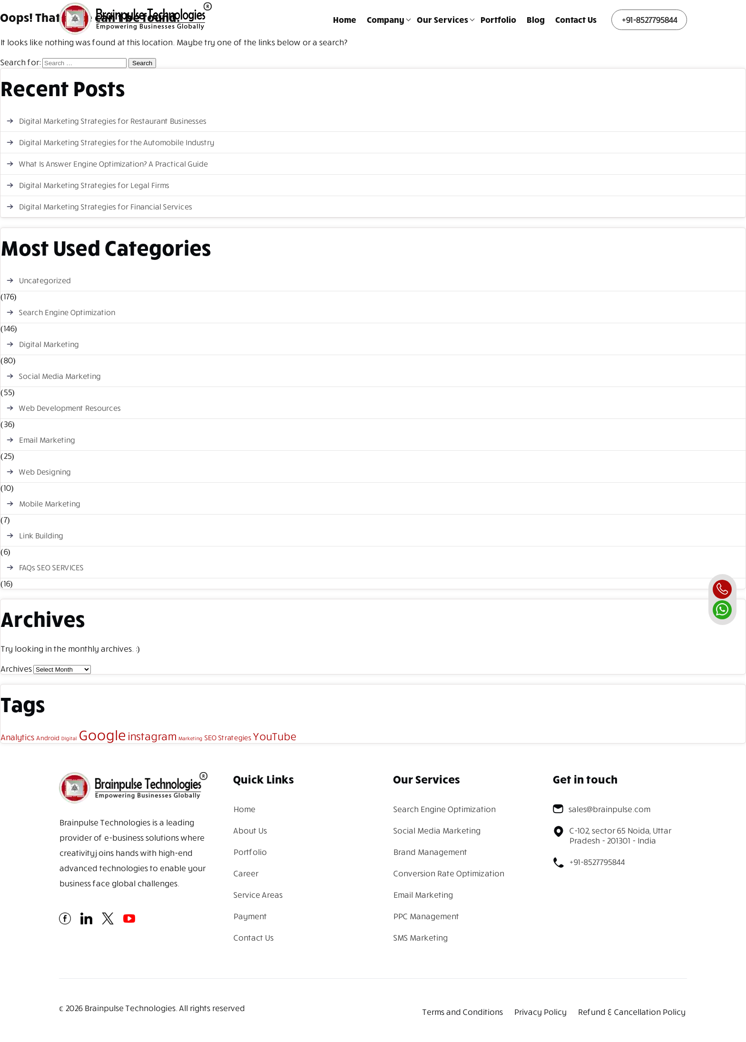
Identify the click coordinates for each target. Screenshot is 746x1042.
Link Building (41, 535)
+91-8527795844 (649, 20)
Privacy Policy (540, 1012)
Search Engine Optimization (67, 312)
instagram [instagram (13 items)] (151, 736)
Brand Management (430, 852)
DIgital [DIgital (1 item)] (69, 738)
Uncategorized (44, 280)
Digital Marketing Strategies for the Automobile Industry (116, 142)
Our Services (442, 19)
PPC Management (426, 916)
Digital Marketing (49, 344)
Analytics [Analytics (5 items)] (17, 737)
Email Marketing (47, 440)
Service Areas (257, 895)
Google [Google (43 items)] (102, 734)
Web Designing (44, 471)
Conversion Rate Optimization (448, 873)
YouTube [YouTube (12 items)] (274, 736)
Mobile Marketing (49, 503)
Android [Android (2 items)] (47, 738)
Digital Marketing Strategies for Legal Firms (94, 185)
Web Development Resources (69, 408)
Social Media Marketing (59, 376)
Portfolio (498, 19)
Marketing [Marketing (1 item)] (190, 738)
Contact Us (576, 19)
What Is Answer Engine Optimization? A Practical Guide (113, 164)
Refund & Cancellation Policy (631, 1012)
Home (344, 19)
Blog (536, 19)
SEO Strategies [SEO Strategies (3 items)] (227, 737)
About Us (249, 830)
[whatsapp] (722, 609)
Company (385, 19)
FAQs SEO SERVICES (51, 567)
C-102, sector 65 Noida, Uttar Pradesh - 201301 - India (612, 835)
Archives (15, 669)
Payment (249, 916)
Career (245, 873)
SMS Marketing (420, 938)
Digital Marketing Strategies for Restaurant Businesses (112, 121)
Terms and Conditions (462, 1012)
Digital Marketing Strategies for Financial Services (105, 206)
